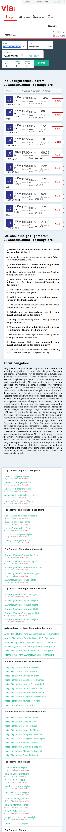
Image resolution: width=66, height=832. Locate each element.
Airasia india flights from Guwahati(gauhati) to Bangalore (31, 634)
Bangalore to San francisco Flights (20, 817)
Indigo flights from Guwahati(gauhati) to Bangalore (28, 650)
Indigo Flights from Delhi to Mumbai (21, 671)
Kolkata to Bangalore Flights (17, 488)
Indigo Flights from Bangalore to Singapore (25, 738)
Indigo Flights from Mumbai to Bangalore (24, 692)
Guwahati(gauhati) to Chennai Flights (21, 573)
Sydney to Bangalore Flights (17, 540)
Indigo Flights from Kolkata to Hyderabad (24, 684)
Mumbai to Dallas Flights (16, 823)
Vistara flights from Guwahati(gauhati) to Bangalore (29, 654)
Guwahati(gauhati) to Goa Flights (20, 579)
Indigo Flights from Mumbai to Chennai (23, 688)
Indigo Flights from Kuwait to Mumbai (22, 730)
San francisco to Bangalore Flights (20, 515)
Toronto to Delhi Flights (15, 780)
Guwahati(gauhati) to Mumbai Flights (22, 555)
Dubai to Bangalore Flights (17, 522)
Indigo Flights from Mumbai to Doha (21, 742)
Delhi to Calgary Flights (15, 811)
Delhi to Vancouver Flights (16, 773)
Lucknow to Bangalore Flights (18, 501)
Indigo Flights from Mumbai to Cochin (22, 700)
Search (42, 62)
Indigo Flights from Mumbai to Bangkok (23, 751)
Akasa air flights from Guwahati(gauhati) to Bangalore (30, 642)
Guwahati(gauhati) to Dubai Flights (20, 594)
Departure (6, 52)
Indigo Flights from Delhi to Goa (19, 705)
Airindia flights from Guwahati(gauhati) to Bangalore (29, 638)
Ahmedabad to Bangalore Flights (20, 495)
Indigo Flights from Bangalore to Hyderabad (25, 696)
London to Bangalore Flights (17, 528)
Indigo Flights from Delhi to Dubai (20, 725)
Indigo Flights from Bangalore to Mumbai (24, 679)
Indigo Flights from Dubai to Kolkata (21, 755)
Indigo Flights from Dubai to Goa (20, 721)
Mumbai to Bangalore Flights (18, 482)
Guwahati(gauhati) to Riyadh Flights (21, 604)
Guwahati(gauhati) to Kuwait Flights (21, 619)
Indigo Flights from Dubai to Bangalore (23, 746)
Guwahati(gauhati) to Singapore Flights (22, 613)
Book (58, 100)
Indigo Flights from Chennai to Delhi (21, 675)
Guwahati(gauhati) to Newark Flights (21, 609)
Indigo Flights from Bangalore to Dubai (23, 734)
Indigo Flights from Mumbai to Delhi (21, 667)
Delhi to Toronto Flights (15, 767)
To (30, 43)
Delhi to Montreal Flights (16, 804)
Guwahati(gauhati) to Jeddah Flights (21, 600)
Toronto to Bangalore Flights (18, 534)
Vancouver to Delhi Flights (16, 792)
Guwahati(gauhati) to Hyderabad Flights (23, 567)
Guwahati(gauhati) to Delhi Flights (20, 561)
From (5, 43)
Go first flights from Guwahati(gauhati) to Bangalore (29, 646)
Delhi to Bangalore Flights (16, 476)
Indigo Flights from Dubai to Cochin (21, 717)
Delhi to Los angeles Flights (17, 798)
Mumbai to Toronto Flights (17, 786)
